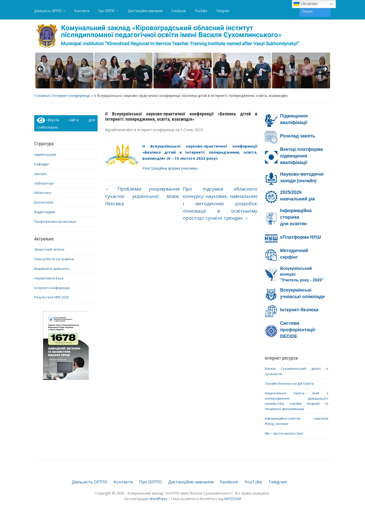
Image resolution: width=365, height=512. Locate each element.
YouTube (201, 11)
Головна (41, 95)
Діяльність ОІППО (48, 11)
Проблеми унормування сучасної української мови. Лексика (142, 196)
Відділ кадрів (44, 212)
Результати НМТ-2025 (51, 297)
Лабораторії (44, 183)
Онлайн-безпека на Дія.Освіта (289, 383)
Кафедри (41, 164)
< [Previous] (40, 69)
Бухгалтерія (43, 202)
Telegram (222, 11)
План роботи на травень (54, 259)
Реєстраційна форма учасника (169, 168)
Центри (40, 173)
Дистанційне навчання (145, 11)
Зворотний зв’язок (49, 249)
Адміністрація (45, 154)
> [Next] (324, 69)
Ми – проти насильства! (284, 433)
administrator (122, 129)
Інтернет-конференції (71, 95)
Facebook (178, 11)
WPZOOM (232, 498)
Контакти (82, 11)
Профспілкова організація (55, 221)
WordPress (158, 498)
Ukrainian (306, 4)
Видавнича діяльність (52, 268)
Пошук (324, 11)
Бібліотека (42, 192)
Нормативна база (48, 278)
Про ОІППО (106, 11)
